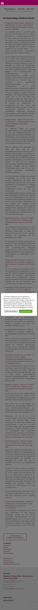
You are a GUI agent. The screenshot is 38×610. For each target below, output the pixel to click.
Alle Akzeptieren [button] (26, 311)
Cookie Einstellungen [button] (11, 311)
